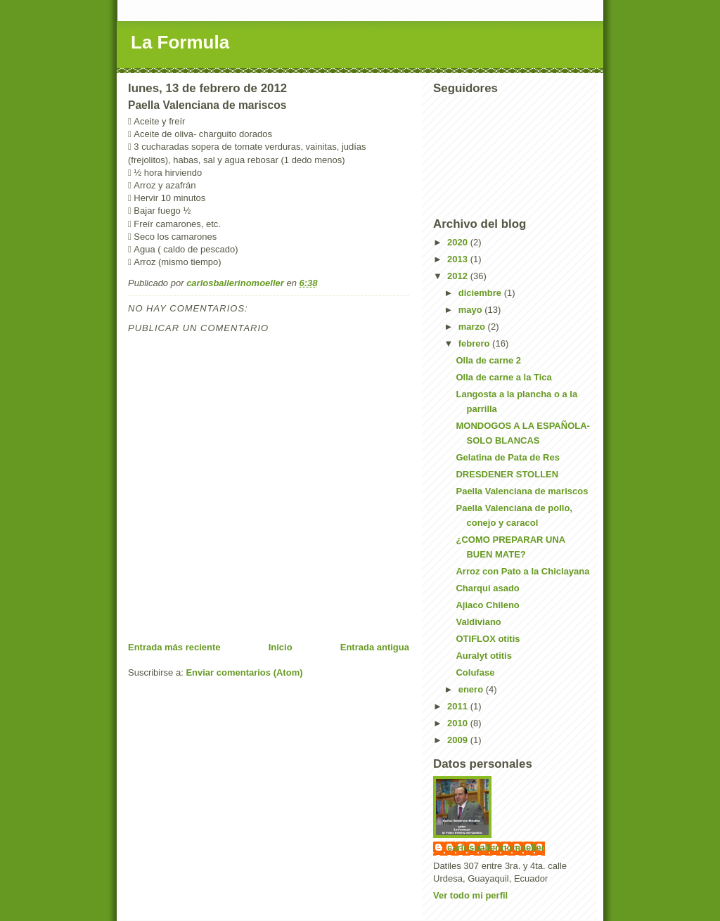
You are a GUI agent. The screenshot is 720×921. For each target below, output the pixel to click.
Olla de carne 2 (488, 360)
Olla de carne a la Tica (503, 377)
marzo (473, 326)
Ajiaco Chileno (487, 605)
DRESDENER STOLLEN (507, 474)
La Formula (180, 42)
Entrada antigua (374, 647)
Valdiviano (478, 622)
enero (472, 689)
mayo (471, 309)
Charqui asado (487, 588)
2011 (458, 706)
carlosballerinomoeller (496, 847)
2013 (458, 259)
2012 (458, 276)
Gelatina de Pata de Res (507, 457)
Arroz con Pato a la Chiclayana (522, 571)
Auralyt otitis (483, 655)
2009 (458, 740)
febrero (475, 343)
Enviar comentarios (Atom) (244, 672)
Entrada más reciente (174, 647)
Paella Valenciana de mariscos (522, 491)
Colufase (475, 672)
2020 (458, 242)
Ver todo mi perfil (470, 895)
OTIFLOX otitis (488, 638)
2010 (458, 723)
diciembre (481, 293)
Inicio (280, 647)
